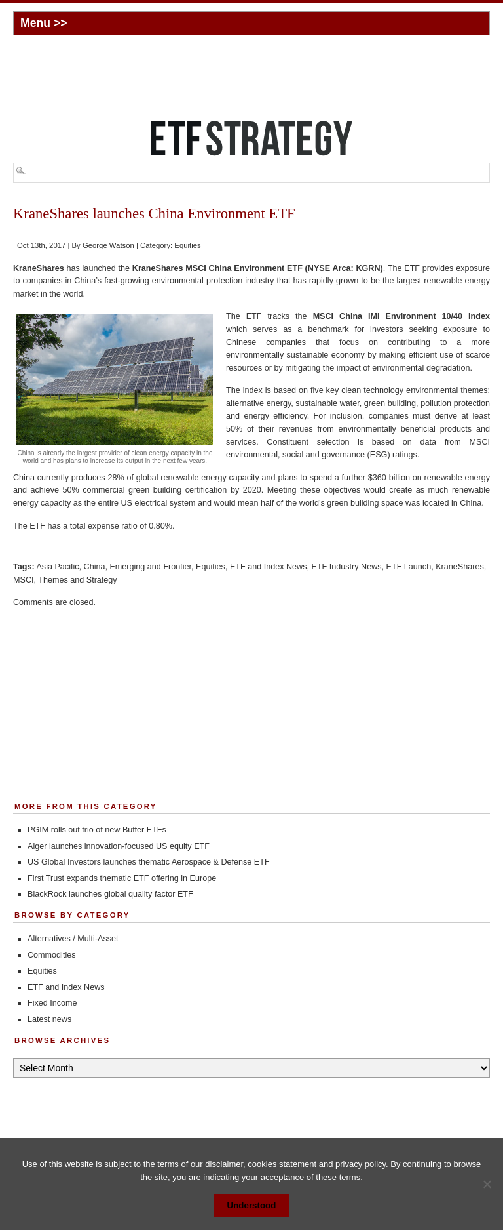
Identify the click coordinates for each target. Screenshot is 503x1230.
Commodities (51, 955)
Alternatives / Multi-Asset (73, 938)
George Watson (108, 245)
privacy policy (360, 1164)
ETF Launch (409, 566)
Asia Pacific (57, 566)
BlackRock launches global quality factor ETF (110, 894)
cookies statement (282, 1164)
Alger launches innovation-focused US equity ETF (119, 846)
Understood (251, 1205)
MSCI (23, 579)
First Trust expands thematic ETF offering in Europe (122, 878)
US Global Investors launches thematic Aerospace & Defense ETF (149, 862)
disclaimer (224, 1164)
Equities (187, 245)
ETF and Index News (268, 566)
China (94, 566)
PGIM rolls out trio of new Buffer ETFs (97, 829)
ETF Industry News (346, 566)
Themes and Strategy (77, 579)
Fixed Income (52, 1003)
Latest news (49, 1019)
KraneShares (460, 566)
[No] (486, 1184)
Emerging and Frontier (150, 566)
